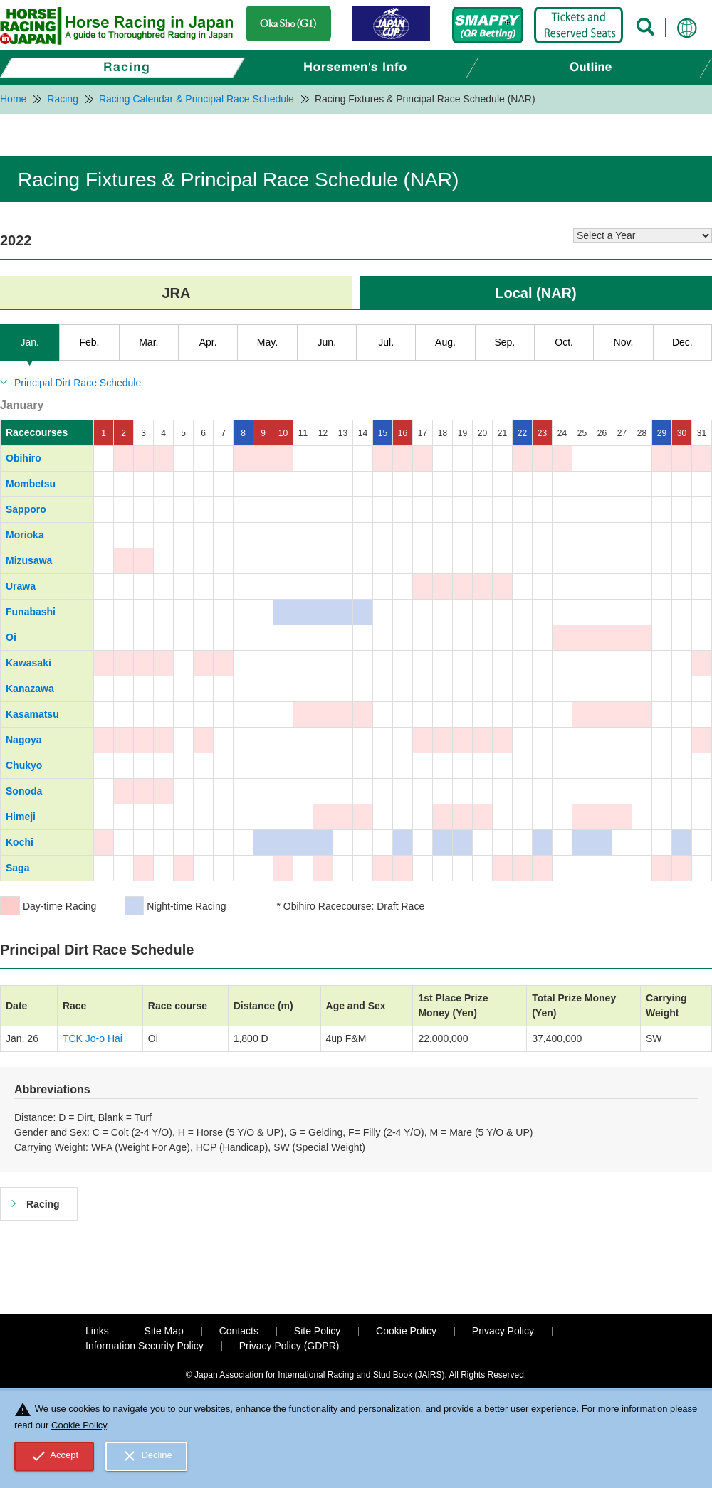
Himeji (21, 816)
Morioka (25, 535)
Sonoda (24, 791)
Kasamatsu (32, 714)
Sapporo (26, 509)
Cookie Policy (406, 1330)
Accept (54, 1456)
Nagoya (24, 739)
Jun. (327, 342)
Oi (11, 637)
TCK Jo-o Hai (92, 1038)
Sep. (504, 342)
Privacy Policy (503, 1330)
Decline (146, 1456)
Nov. (624, 342)
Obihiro (23, 458)
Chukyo (24, 765)
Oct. (564, 342)
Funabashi (31, 611)
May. (267, 342)
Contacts (238, 1330)
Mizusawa (29, 560)
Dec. (682, 342)
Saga (17, 867)
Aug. (445, 342)
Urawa (21, 586)
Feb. (89, 342)
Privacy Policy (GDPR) (289, 1345)
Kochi (19, 842)
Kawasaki (28, 663)
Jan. (29, 342)
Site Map (164, 1330)
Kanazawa (30, 688)
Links (97, 1330)
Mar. (148, 342)
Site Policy (317, 1330)
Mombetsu (31, 483)
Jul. (386, 342)
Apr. (208, 342)
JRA (176, 293)
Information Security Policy (144, 1345)
